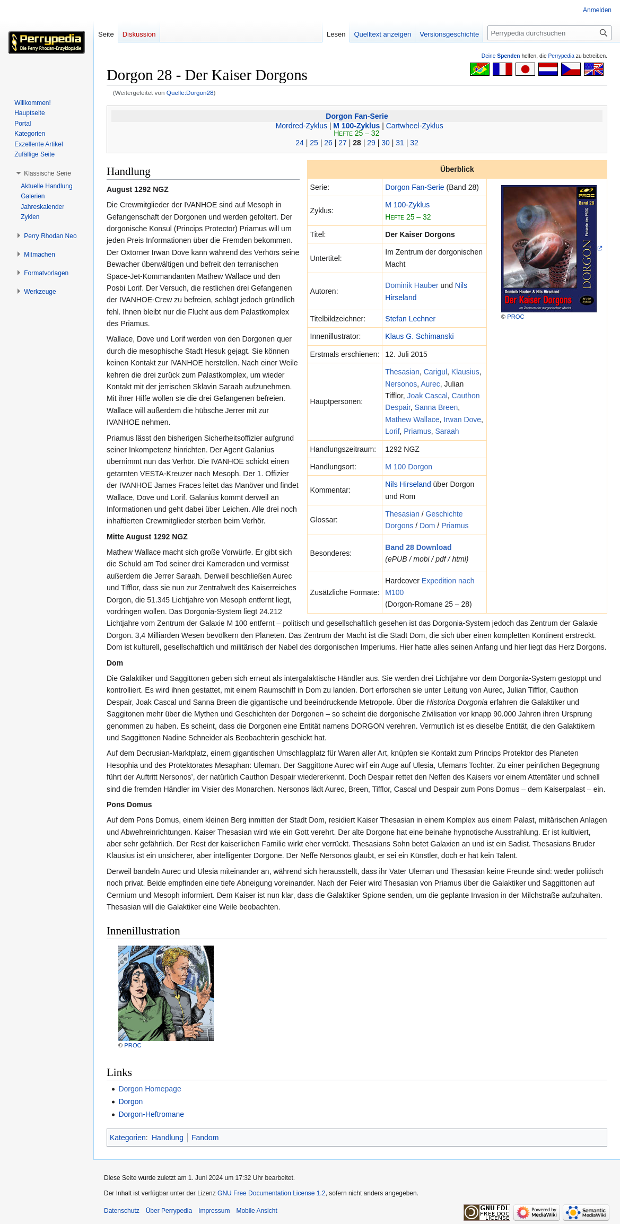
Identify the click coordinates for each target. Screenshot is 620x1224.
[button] (47, 173)
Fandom (205, 1137)
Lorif (392, 431)
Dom (427, 525)
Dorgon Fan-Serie (357, 116)
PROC (515, 316)
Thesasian (402, 372)
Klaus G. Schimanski (419, 336)
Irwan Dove (462, 419)
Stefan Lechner (410, 318)
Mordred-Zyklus (301, 125)
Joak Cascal (427, 395)
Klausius (465, 372)
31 (400, 142)
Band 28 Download (418, 547)
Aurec (430, 384)
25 (314, 142)
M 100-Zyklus (356, 125)
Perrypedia (561, 56)
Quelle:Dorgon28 (190, 92)
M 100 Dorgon (408, 466)
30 (385, 142)
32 (414, 142)
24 (299, 142)
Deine (501, 56)
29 (371, 142)
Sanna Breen (436, 407)
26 (328, 142)
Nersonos (401, 384)
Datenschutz (121, 1210)
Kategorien (128, 1137)
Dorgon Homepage (149, 1089)
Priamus (417, 431)
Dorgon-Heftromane (151, 1114)
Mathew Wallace (412, 419)
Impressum (214, 1210)
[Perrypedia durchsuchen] (549, 32)
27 (342, 142)
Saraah (447, 431)
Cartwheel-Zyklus (414, 125)
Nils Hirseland (408, 484)
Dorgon (130, 1101)
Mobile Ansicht (256, 1210)
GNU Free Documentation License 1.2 (271, 1193)
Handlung (168, 1137)
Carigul (435, 372)
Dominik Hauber (411, 285)
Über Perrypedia (169, 1210)
